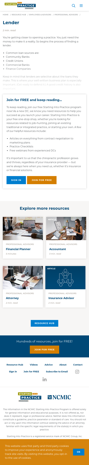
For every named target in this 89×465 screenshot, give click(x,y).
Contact (77, 364)
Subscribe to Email (57, 371)
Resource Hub (44, 323)
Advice (49, 364)
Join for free (42, 180)
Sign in (16, 180)
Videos (34, 364)
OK (78, 452)
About (62, 364)
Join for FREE (31, 371)
